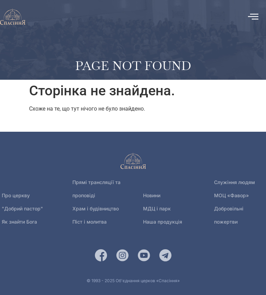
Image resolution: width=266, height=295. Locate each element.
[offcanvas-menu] (253, 17)
